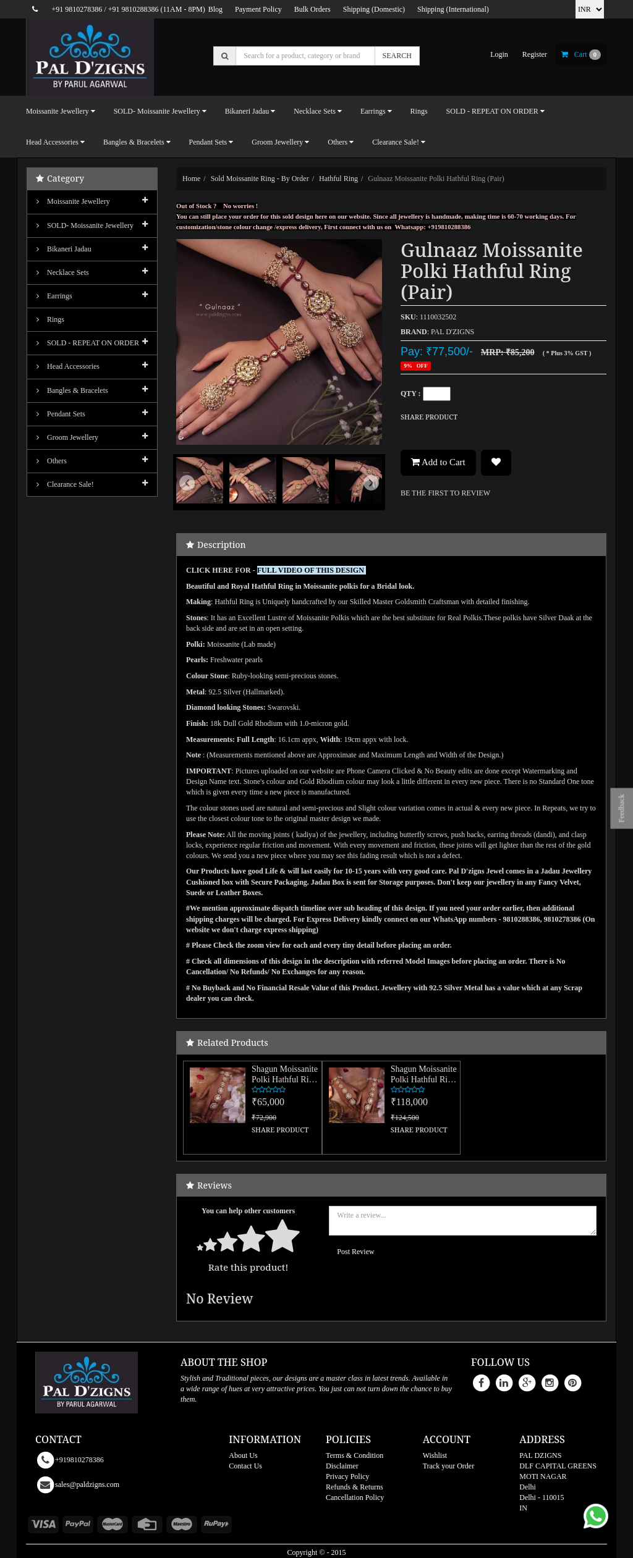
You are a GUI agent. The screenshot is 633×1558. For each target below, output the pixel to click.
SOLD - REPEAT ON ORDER (87, 343)
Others (51, 461)
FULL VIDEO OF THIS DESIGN (311, 570)
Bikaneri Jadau (63, 249)
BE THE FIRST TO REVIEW (445, 493)
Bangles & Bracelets (72, 390)
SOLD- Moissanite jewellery (85, 225)
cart (581, 54)
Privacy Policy (347, 1476)
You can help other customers (248, 1210)
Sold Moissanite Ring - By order (260, 178)
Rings (419, 111)
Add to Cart (438, 462)
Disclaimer (342, 1466)
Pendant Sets (60, 414)
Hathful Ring (338, 178)
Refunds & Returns (354, 1487)
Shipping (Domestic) (374, 9)
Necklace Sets (62, 272)
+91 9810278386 (77, 9)
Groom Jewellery (67, 437)
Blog (215, 9)
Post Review (355, 1251)
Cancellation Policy (355, 1497)
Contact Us (245, 1466)
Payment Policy (258, 9)
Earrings (54, 296)
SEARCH (397, 55)
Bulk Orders (312, 9)
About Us (243, 1455)
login (499, 54)
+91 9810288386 (133, 9)
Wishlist (435, 1455)
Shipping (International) (453, 9)
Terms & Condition (354, 1455)
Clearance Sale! (65, 484)
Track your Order (449, 1466)
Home (191, 178)
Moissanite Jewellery (73, 201)
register (534, 54)
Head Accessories (68, 366)
